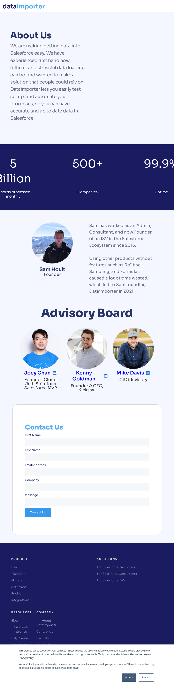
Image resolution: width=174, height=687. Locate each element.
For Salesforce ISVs (111, 580)
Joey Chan (37, 373)
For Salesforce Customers (116, 567)
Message (31, 495)
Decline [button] (146, 677)
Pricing (16, 593)
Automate (18, 587)
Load (14, 567)
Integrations (20, 600)
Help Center (20, 638)
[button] (166, 6)
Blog (14, 620)
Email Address (35, 465)
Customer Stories (21, 629)
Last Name (32, 450)
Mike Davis (130, 373)
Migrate (17, 580)
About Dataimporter (46, 623)
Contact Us (44, 631)
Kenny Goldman (84, 376)
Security (42, 638)
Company (32, 480)
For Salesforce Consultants (117, 574)
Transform (19, 574)
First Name (33, 435)
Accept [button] (129, 677)
